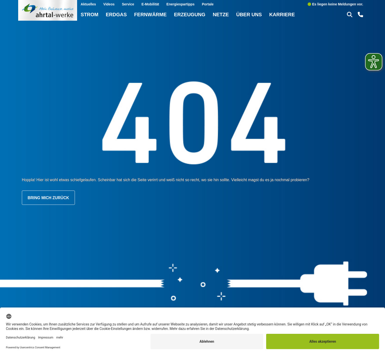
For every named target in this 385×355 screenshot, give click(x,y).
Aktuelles (88, 4)
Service (128, 4)
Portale (207, 4)
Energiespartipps (180, 4)
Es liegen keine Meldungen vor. (335, 4)
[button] (350, 14)
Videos (109, 4)
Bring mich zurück (48, 197)
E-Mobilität (150, 4)
